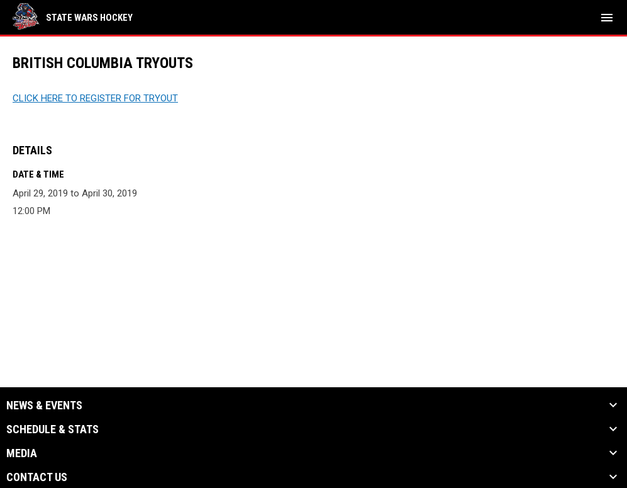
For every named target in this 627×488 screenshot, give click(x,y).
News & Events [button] (44, 405)
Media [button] (21, 453)
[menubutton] (606, 17)
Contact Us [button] (36, 477)
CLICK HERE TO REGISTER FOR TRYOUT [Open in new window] (95, 98)
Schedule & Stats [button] (52, 429)
